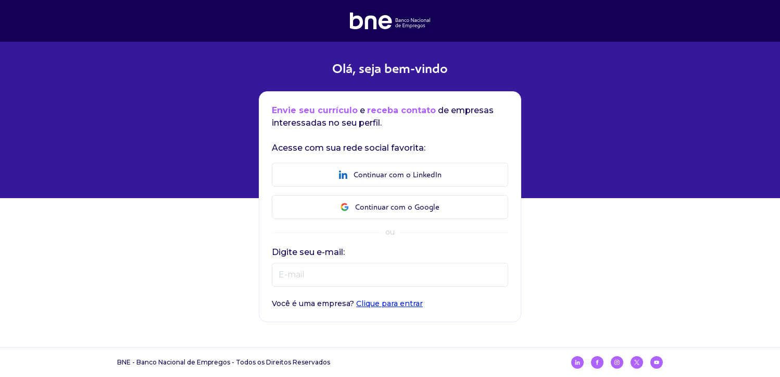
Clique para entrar (389, 303)
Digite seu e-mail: (308, 252)
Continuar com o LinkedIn (390, 175)
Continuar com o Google (390, 207)
